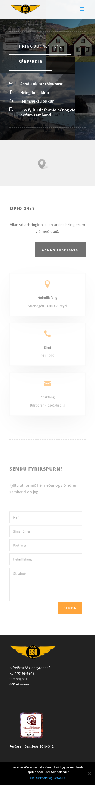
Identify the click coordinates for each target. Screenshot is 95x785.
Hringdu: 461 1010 (40, 46)
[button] (43, 164)
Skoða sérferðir (60, 249)
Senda (67, 606)
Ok (32, 778)
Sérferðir (31, 61)
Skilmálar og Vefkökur (50, 778)
